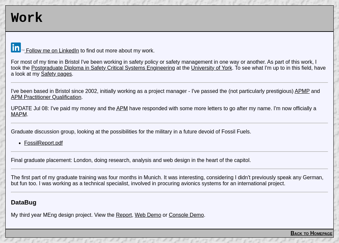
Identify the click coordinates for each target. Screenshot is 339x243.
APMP (302, 91)
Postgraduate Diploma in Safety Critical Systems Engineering (103, 68)
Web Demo (148, 215)
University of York (211, 68)
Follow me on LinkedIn (45, 50)
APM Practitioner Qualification (46, 97)
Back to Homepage (311, 233)
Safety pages (56, 74)
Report (124, 215)
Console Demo (186, 215)
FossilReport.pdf (43, 143)
